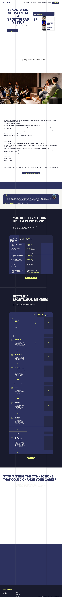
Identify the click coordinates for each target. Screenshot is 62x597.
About (49, 2)
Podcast (39, 2)
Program (23, 2)
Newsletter (44, 2)
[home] (7, 3)
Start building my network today (31, 173)
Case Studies (33, 2)
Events (17, 590)
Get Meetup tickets (12, 31)
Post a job (17, 596)
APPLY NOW (55, 2)
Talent (27, 2)
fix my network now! (31, 277)
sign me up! (31, 457)
